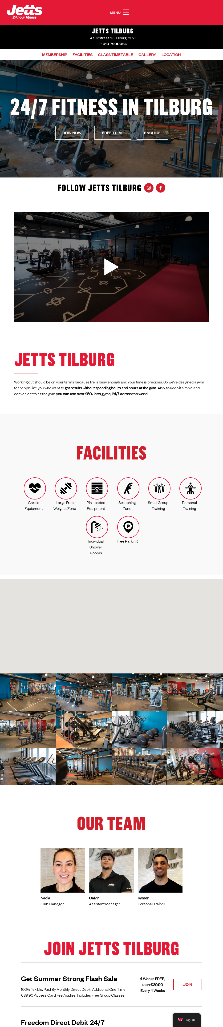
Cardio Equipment (33, 505)
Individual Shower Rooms (96, 546)
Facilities (83, 54)
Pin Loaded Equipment (96, 505)
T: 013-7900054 (113, 43)
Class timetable (115, 54)
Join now (72, 132)
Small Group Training (158, 505)
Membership (54, 54)
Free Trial (113, 132)
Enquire (152, 132)
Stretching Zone (127, 505)
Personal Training (189, 505)
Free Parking (127, 541)
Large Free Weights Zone (64, 505)
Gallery (147, 54)
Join (187, 984)
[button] (126, 12)
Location (171, 54)
